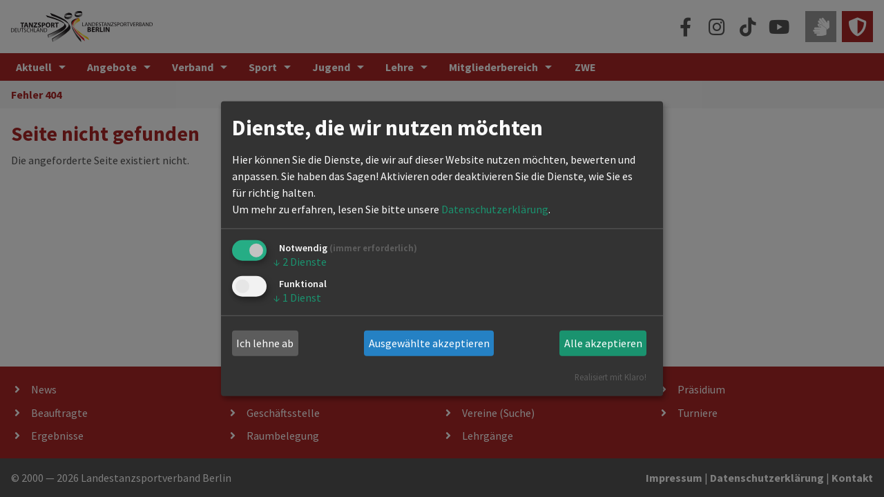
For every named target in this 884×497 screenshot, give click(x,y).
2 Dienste (300, 262)
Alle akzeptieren (603, 343)
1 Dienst (297, 297)
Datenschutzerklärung (494, 209)
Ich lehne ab (265, 343)
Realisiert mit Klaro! (610, 376)
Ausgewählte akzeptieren (429, 343)
